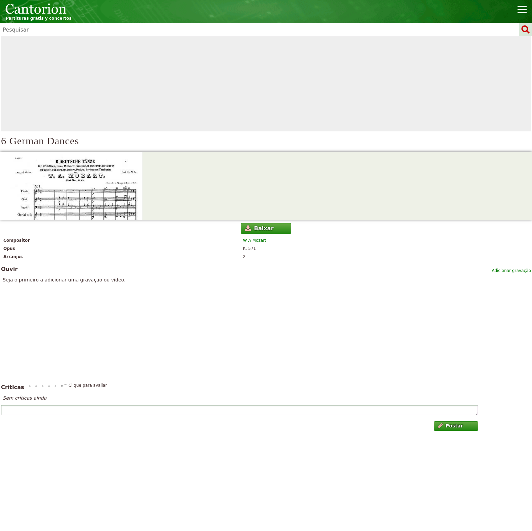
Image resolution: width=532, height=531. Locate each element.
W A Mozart (254, 240)
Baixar (259, 228)
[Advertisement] (266, 83)
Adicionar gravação (511, 270)
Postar (450, 425)
